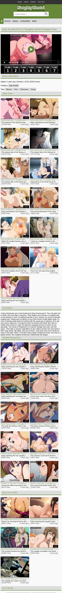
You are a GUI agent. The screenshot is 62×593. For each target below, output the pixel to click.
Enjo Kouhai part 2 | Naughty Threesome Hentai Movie (21, 150)
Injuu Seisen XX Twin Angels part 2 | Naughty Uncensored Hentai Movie (27, 394)
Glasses (9, 89)
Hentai (19, 2)
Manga (15, 21)
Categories (25, 21)
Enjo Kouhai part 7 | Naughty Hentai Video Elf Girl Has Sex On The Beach (28, 210)
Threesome (24, 89)
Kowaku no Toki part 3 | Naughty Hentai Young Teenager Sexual (24, 483)
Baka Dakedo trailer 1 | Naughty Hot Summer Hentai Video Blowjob (26, 424)
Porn (16, 89)
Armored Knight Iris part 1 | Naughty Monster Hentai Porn (22, 549)
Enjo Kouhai (13, 86)
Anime (26, 2)
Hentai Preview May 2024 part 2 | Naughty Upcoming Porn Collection (26, 299)
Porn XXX (42, 2)
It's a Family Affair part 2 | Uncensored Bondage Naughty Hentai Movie (27, 579)
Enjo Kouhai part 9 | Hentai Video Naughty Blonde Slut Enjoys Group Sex (28, 239)
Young (33, 89)
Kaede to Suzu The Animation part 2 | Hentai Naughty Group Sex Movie (27, 365)
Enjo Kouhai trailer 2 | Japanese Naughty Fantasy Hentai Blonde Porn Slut (28, 269)
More (34, 21)
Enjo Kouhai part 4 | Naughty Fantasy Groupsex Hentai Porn (23, 180)
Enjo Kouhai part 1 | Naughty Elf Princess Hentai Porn (21, 121)
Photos (7, 21)
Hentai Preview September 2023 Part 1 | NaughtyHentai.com (23, 454)
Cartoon (33, 2)
